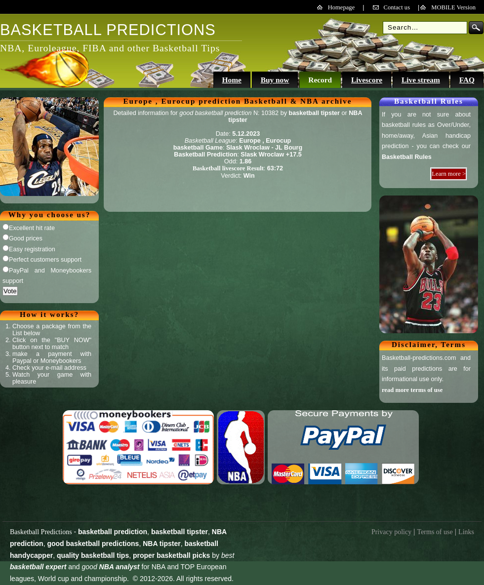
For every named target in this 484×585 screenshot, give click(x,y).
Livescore (366, 80)
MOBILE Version (453, 7)
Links (466, 532)
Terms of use (435, 532)
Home (231, 80)
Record (320, 80)
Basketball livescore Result (228, 168)
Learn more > (449, 173)
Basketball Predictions (41, 532)
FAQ (467, 80)
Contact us (397, 7)
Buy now (275, 80)
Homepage (341, 7)
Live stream (421, 80)
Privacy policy (391, 532)
